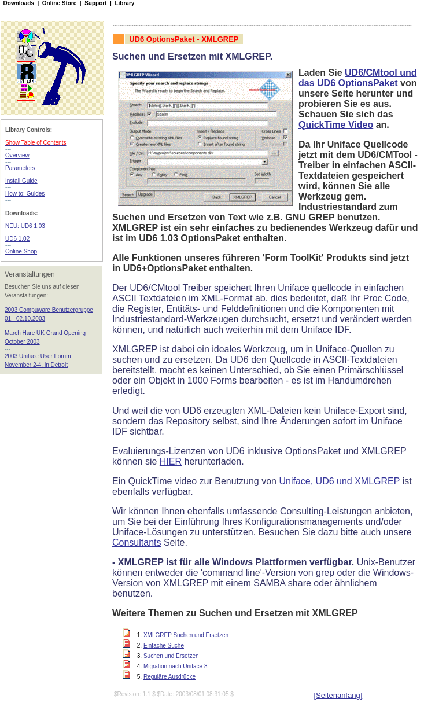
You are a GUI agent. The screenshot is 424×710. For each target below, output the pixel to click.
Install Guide (21, 181)
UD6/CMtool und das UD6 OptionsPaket (357, 78)
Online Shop (21, 251)
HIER (171, 461)
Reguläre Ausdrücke (169, 677)
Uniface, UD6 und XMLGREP (339, 481)
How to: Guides (25, 193)
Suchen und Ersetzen (171, 656)
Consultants (136, 542)
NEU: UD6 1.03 (25, 226)
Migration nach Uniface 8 (175, 666)
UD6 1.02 (17, 239)
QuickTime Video (335, 125)
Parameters (20, 168)
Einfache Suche (163, 645)
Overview (17, 155)
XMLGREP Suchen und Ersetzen (185, 635)
